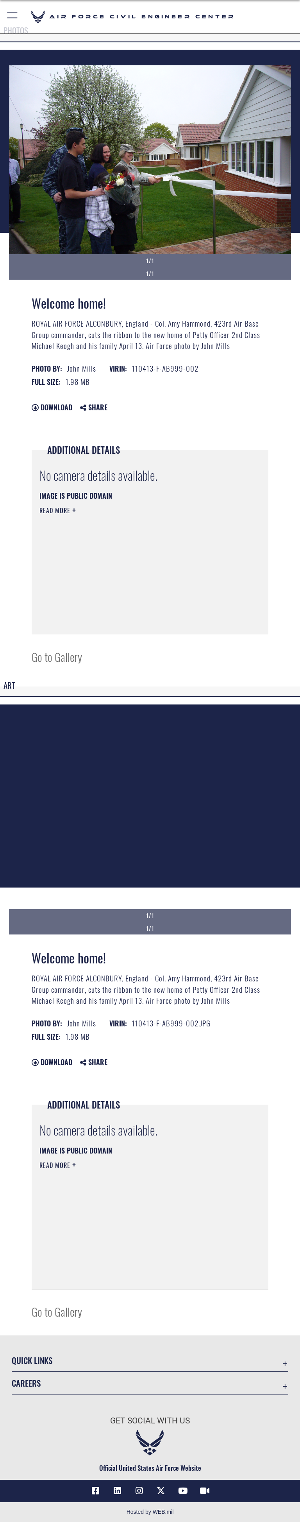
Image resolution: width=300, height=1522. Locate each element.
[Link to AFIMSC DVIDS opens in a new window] (205, 1491)
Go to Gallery (57, 656)
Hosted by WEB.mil (150, 1512)
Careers (26, 1383)
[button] (12, 16)
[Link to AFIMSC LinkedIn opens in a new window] (117, 1491)
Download (52, 407)
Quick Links (32, 1360)
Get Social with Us (150, 1420)
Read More (55, 510)
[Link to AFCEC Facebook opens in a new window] (95, 1491)
